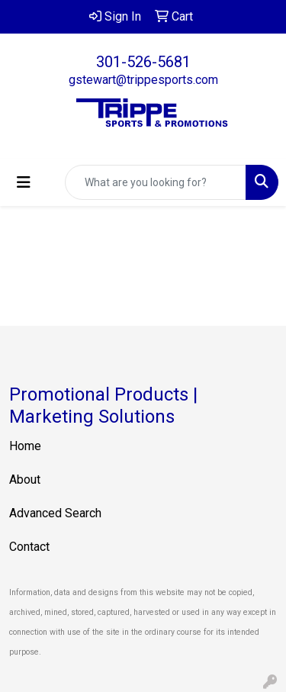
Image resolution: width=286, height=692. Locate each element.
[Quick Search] (155, 182)
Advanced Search (55, 513)
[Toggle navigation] (24, 182)
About (24, 479)
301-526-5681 (143, 62)
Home (25, 446)
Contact (29, 546)
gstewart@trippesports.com (143, 79)
